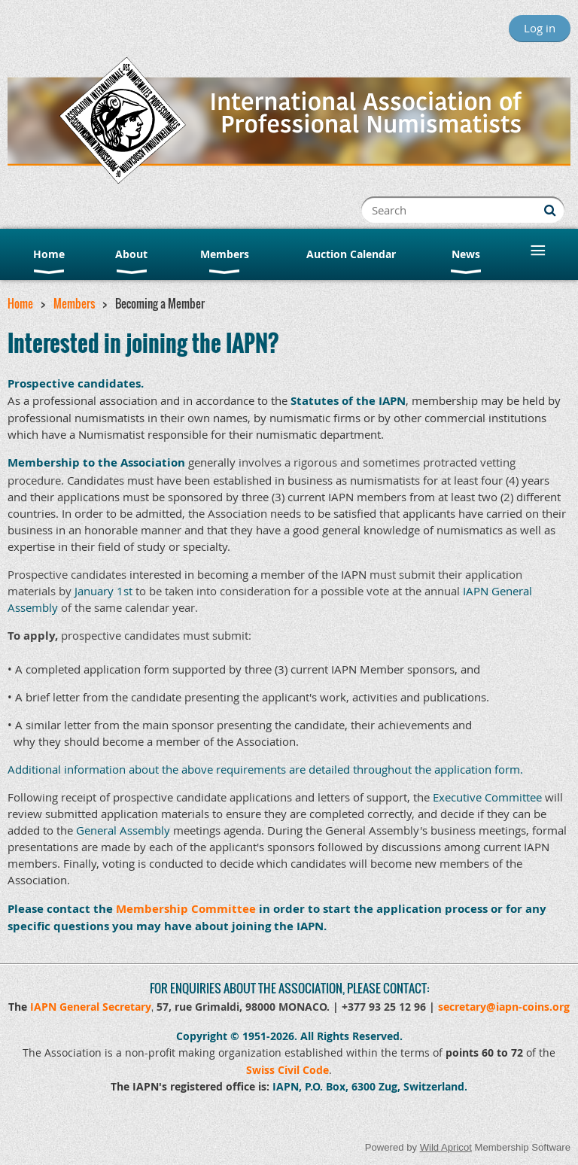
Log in (539, 27)
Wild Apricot (446, 1147)
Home (20, 303)
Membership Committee (186, 909)
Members (74, 303)
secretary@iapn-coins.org (504, 1006)
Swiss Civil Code (287, 1070)
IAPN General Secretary (90, 1006)
